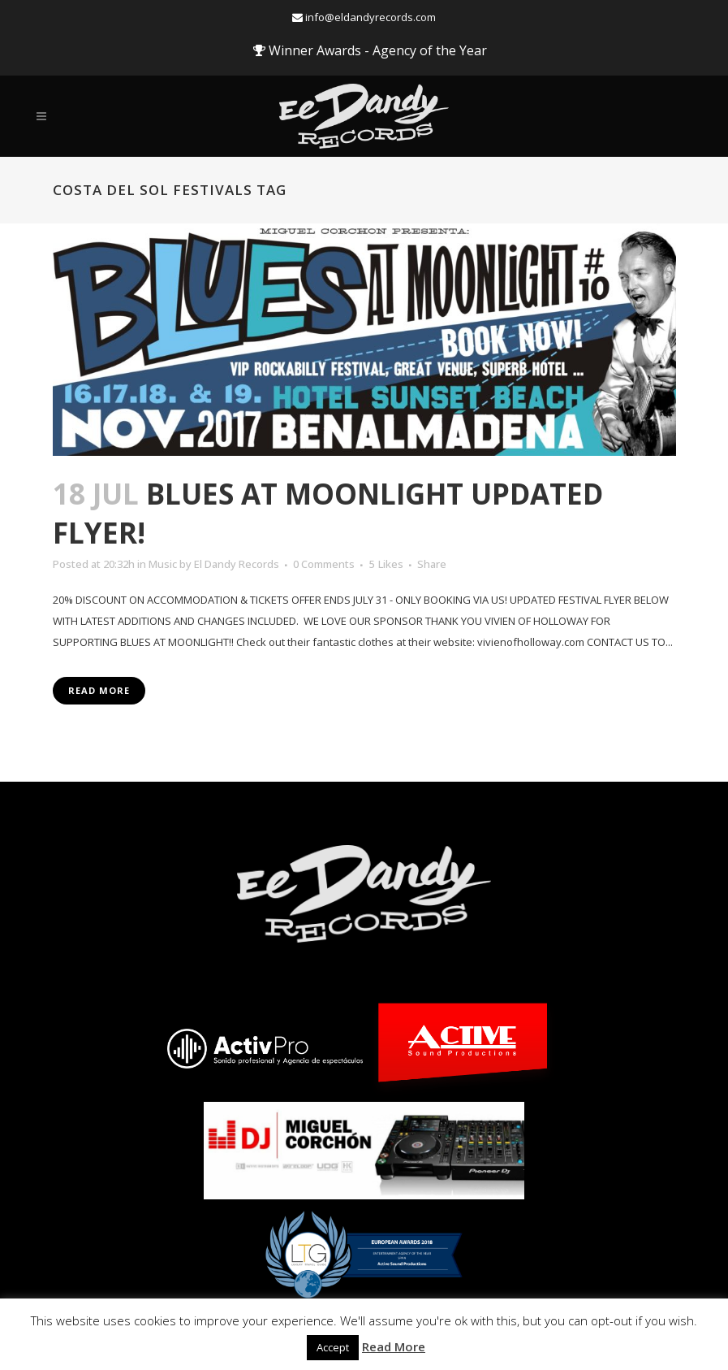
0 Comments (324, 564)
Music (163, 564)
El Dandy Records (236, 564)
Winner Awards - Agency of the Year (370, 50)
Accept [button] (333, 1347)
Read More (99, 690)
